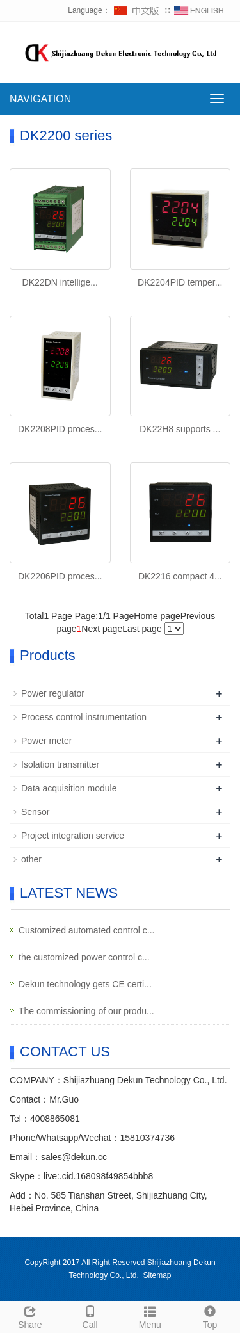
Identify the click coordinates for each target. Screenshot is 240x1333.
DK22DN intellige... (60, 282)
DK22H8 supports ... (180, 429)
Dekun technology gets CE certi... (85, 984)
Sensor (35, 812)
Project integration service (72, 835)
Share (30, 1316)
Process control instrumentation (84, 717)
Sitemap (157, 1275)
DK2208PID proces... (60, 429)
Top (210, 1316)
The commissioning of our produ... (86, 1011)
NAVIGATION (40, 98)
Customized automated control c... (86, 930)
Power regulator (52, 693)
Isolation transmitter (60, 764)
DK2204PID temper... (180, 282)
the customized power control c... (84, 957)
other (31, 859)
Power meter (46, 741)
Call (90, 1316)
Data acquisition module (68, 788)
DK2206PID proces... (60, 576)
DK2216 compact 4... (180, 576)
